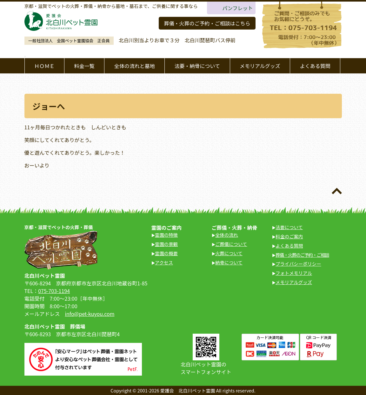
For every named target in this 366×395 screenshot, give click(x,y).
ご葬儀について (231, 244)
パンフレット (237, 8)
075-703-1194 (54, 291)
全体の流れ (226, 234)
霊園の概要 (166, 253)
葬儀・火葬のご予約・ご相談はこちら (207, 23)
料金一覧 (84, 66)
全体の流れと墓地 (134, 66)
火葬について (229, 253)
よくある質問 (315, 66)
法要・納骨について (197, 66)
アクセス (164, 262)
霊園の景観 (166, 244)
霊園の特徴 (166, 234)
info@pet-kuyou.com (90, 313)
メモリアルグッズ (260, 66)
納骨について (229, 262)
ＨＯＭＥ (44, 66)
